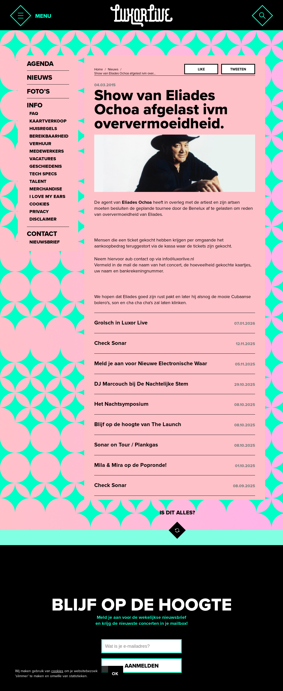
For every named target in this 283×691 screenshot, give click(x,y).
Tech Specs (43, 174)
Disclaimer (43, 219)
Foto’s (38, 92)
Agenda (40, 64)
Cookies (39, 204)
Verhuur (40, 143)
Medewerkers (46, 151)
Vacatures (42, 158)
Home (98, 69)
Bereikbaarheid (48, 136)
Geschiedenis (45, 166)
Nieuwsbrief (44, 242)
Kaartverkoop (48, 121)
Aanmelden (142, 666)
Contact (42, 234)
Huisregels (43, 128)
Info (34, 105)
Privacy (39, 211)
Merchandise (45, 189)
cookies (57, 671)
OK (115, 673)
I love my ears (47, 196)
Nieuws (113, 69)
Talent (37, 181)
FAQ (33, 113)
